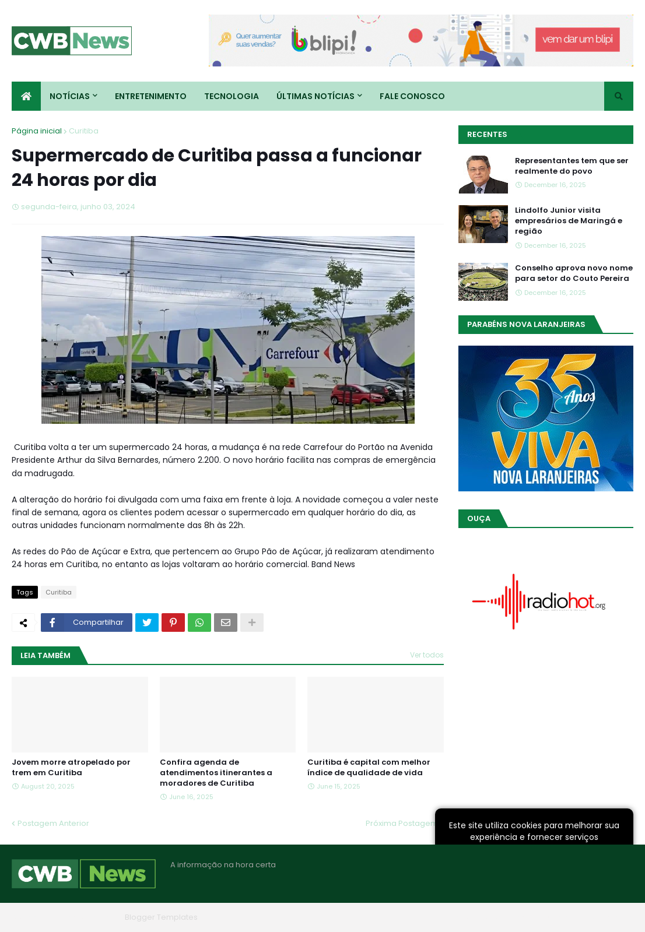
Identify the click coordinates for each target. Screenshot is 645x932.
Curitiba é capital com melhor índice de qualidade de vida (368, 767)
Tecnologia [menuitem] (231, 96)
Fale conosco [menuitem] (412, 96)
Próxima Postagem (402, 823)
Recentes (487, 134)
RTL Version (612, 917)
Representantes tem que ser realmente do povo (572, 166)
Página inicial (37, 130)
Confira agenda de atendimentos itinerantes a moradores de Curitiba (216, 773)
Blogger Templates (161, 917)
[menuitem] (26, 96)
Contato (562, 917)
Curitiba (84, 130)
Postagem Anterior (53, 823)
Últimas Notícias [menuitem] (315, 96)
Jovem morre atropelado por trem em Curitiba (71, 767)
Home (457, 917)
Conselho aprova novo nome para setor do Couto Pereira (574, 273)
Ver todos (427, 655)
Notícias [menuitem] (70, 96)
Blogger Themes (88, 917)
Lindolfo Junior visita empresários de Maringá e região (568, 221)
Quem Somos (508, 917)
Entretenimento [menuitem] (151, 96)
